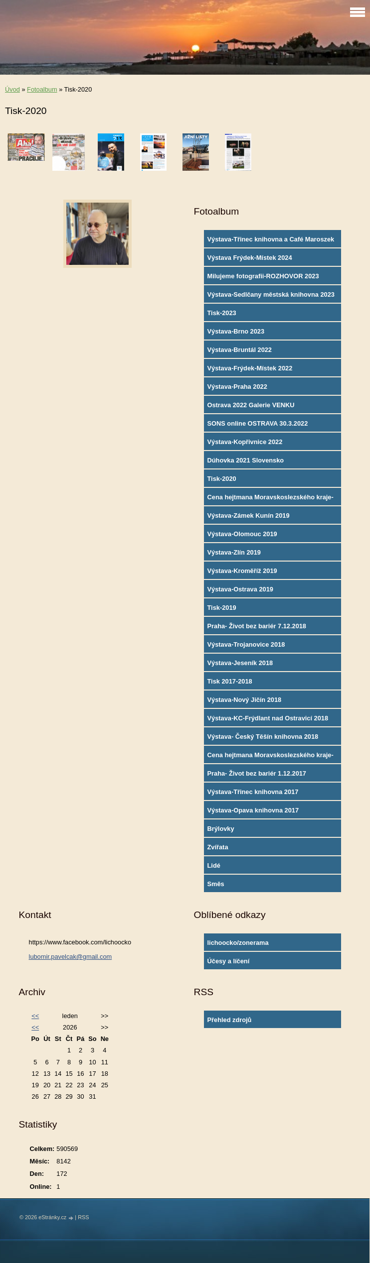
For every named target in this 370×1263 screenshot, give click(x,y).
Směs (215, 884)
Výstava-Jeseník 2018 (240, 663)
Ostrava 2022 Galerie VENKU (251, 405)
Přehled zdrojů (229, 1020)
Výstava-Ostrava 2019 (240, 589)
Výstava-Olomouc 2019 (242, 534)
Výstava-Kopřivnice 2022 (245, 442)
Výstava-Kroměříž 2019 (242, 570)
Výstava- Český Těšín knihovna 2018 (263, 736)
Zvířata (217, 847)
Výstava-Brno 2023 (236, 331)
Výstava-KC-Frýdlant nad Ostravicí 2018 (268, 718)
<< (35, 1016)
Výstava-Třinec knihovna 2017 (253, 792)
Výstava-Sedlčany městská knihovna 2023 (271, 294)
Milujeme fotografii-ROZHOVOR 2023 (263, 276)
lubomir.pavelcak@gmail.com (70, 956)
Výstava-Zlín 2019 (234, 552)
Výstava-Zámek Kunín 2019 (248, 515)
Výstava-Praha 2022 (237, 386)
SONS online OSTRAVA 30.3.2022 (257, 423)
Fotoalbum (42, 89)
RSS (83, 1217)
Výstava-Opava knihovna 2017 (253, 810)
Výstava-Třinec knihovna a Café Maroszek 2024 (271, 241)
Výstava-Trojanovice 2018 (246, 644)
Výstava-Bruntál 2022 (239, 349)
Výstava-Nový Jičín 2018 (244, 699)
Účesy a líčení (228, 961)
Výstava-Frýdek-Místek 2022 (250, 368)
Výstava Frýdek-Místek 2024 (249, 257)
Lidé (213, 865)
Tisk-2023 (221, 313)
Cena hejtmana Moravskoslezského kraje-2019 (270, 499)
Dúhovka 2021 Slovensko (245, 460)
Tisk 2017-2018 (229, 681)
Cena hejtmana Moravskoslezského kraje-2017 (270, 757)
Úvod (12, 89)
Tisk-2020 (221, 478)
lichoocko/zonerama (238, 942)
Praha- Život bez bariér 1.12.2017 (256, 773)
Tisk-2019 (221, 607)
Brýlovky (220, 828)
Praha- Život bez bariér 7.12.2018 (256, 626)
